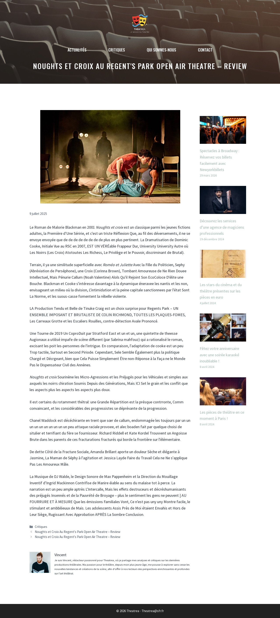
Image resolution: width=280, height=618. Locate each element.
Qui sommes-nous (161, 50)
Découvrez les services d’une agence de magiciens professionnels (222, 227)
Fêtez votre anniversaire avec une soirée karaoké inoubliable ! (219, 355)
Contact (205, 50)
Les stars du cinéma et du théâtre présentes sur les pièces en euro (221, 291)
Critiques (116, 50)
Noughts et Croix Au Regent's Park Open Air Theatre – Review (77, 532)
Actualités (77, 50)
